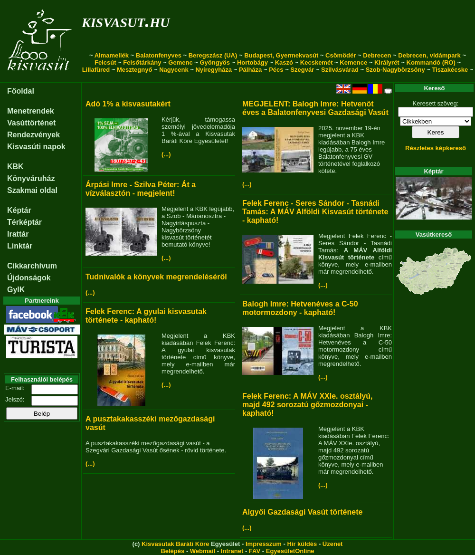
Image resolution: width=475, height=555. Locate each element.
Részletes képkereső (435, 148)
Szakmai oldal (32, 190)
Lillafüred (96, 69)
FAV (254, 551)
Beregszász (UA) (213, 55)
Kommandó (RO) (431, 62)
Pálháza (250, 69)
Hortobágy (252, 62)
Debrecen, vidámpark (429, 55)
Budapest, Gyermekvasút (281, 55)
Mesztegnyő (134, 69)
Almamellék (112, 55)
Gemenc (180, 62)
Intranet (232, 551)
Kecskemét (316, 62)
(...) (166, 154)
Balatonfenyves (158, 55)
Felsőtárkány (142, 62)
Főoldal (20, 91)
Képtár (19, 210)
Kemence (353, 62)
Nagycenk (173, 69)
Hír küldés (302, 543)
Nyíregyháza (213, 69)
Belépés (172, 551)
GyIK (16, 290)
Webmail (202, 551)
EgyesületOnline (290, 551)
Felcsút (105, 62)
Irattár (17, 234)
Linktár (19, 246)
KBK (15, 167)
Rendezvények (33, 135)
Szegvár (302, 69)
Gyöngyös (215, 62)
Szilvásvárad (340, 69)
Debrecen (377, 55)
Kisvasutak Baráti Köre (175, 543)
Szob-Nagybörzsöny (395, 69)
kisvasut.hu (126, 20)
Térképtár (24, 222)
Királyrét (386, 62)
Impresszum (264, 543)
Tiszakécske (450, 69)
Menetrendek (30, 111)
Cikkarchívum (32, 266)
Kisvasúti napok (36, 147)
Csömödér (340, 55)
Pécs (276, 69)
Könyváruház (31, 178)
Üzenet (333, 543)
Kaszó (284, 62)
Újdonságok (29, 278)
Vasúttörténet (31, 123)
